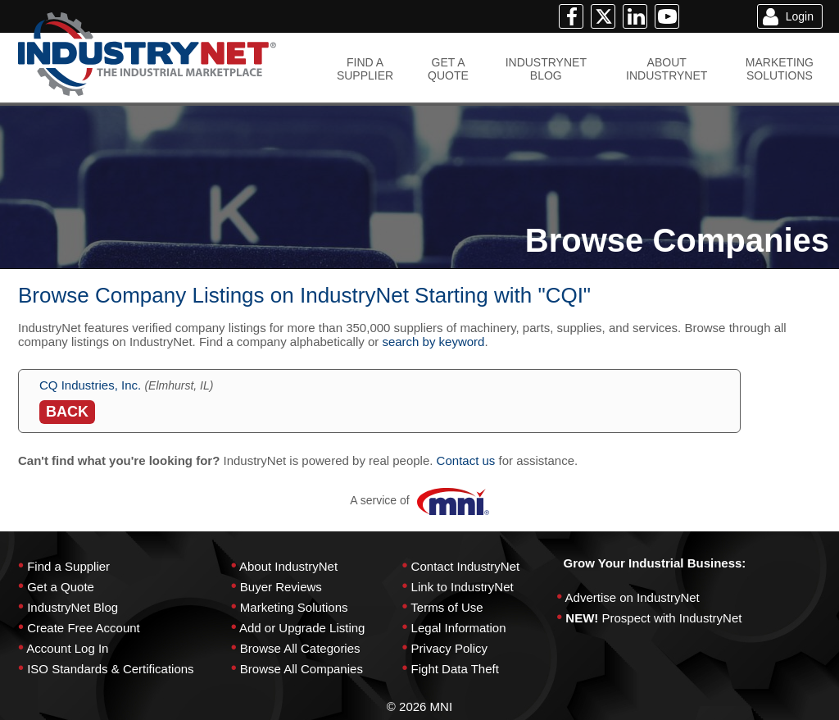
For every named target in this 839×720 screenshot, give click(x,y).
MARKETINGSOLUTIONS (780, 69)
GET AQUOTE (448, 69)
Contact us (466, 460)
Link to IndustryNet (462, 587)
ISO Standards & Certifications (110, 669)
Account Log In (67, 648)
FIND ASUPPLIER (365, 69)
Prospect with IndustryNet (672, 618)
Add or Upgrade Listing (302, 628)
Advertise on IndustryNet (632, 597)
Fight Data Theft (455, 669)
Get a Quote (60, 587)
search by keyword (433, 342)
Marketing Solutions (294, 607)
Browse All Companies (301, 669)
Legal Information (458, 628)
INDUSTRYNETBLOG (546, 69)
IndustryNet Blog (72, 607)
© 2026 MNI (419, 706)
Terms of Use (446, 607)
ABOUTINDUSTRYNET (666, 69)
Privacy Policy (449, 648)
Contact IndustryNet (465, 566)
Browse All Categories (300, 648)
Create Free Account (83, 628)
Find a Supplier (68, 566)
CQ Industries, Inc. (90, 385)
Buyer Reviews (281, 587)
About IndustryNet (288, 566)
